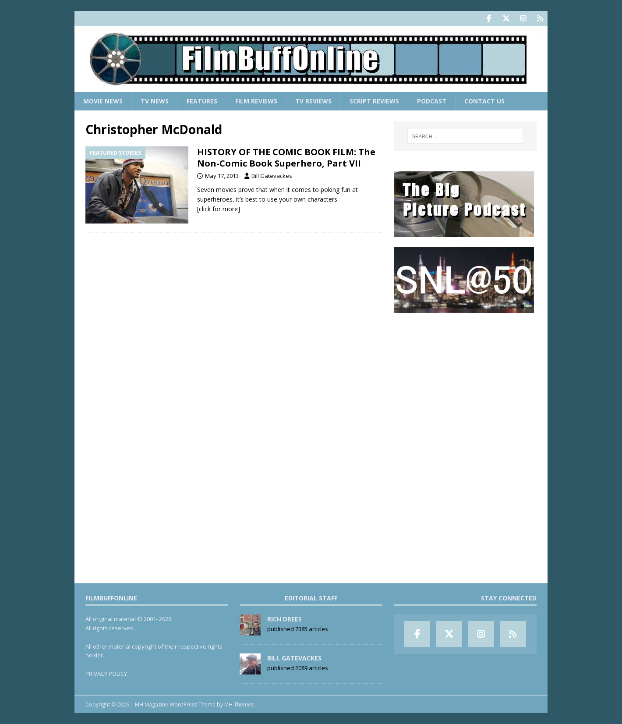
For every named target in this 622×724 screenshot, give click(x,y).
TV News (155, 101)
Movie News (103, 101)
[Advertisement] (465, 377)
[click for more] (218, 209)
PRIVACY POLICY (106, 674)
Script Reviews (374, 101)
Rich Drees (284, 619)
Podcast (431, 101)
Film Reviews (256, 101)
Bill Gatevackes (271, 176)
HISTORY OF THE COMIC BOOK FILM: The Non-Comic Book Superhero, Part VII (286, 157)
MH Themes (239, 704)
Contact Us (484, 101)
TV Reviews (313, 101)
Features (202, 101)
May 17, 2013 (222, 176)
